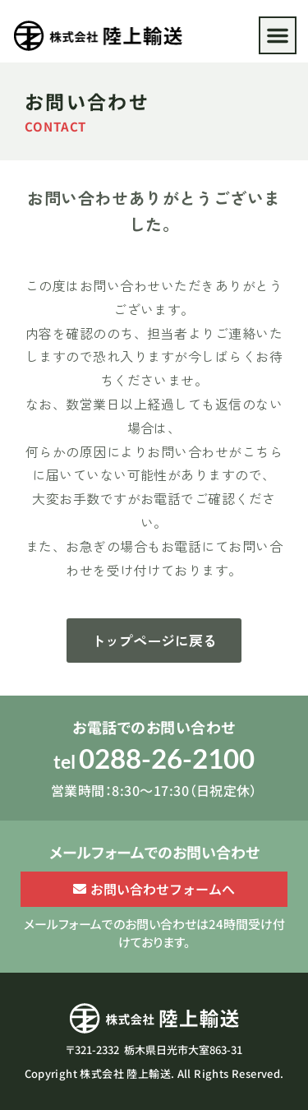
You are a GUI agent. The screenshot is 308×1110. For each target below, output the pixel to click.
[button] (278, 35)
